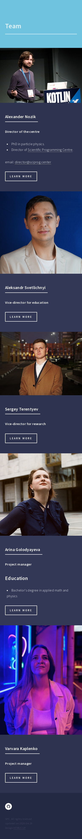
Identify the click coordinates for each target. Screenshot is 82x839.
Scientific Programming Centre (50, 149)
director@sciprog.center (33, 162)
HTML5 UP (20, 827)
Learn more (21, 176)
